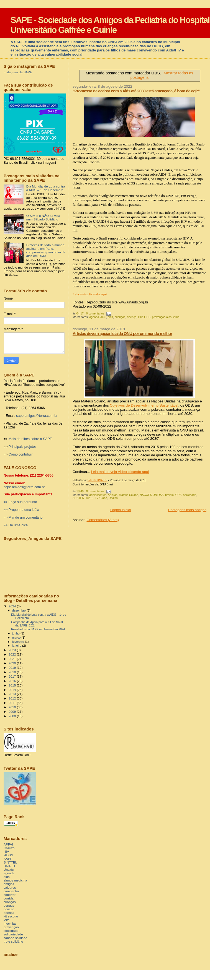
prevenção (11, 927)
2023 (13, 650)
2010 (13, 707)
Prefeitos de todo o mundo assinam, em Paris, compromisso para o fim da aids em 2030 (45, 250)
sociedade (189, 494)
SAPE (8, 858)
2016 (13, 681)
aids (110, 317)
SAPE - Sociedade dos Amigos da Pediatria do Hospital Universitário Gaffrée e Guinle (110, 25)
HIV (140, 317)
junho (16, 633)
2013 (13, 694)
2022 (13, 654)
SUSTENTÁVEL (83, 498)
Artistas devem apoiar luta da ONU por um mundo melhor (122, 333)
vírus (176, 317)
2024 (13, 606)
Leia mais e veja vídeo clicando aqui (120, 472)
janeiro (17, 645)
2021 (13, 658)
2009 (13, 711)
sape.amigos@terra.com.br (36, 416)
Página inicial (120, 510)
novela (169, 494)
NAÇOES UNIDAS (152, 494)
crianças (120, 317)
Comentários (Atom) (102, 520)
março (17, 637)
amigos (9, 884)
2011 (13, 702)
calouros (10, 887)
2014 (13, 689)
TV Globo (101, 498)
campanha (11, 891)
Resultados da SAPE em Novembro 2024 (38, 629)
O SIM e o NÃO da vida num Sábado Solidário (43, 217)
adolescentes (97, 494)
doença (131, 317)
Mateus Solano (128, 494)
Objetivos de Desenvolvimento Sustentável (144, 405)
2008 (13, 716)
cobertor (10, 894)
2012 (13, 698)
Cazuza (9, 848)
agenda (9, 873)
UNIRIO (9, 866)
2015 (13, 685)
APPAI (8, 844)
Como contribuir (21, 454)
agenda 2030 (97, 317)
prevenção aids (161, 317)
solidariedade (13, 934)
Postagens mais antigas (187, 510)
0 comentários (95, 313)
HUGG (8, 855)
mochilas (10, 923)
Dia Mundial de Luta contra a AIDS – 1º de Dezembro (45, 188)
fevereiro (18, 641)
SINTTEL (10, 862)
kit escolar (11, 916)
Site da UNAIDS (97, 480)
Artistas (112, 494)
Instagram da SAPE (18, 72)
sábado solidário (15, 938)
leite (7, 920)
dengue (9, 905)
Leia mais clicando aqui (90, 294)
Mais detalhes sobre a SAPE (30, 439)
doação (9, 909)
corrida (9, 898)
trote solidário (13, 941)
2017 (13, 676)
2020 (13, 663)
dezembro (19, 610)
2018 (13, 672)
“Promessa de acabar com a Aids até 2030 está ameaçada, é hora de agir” (136, 91)
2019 (13, 667)
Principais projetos (23, 447)
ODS (147, 317)
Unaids (113, 498)
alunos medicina (15, 880)
